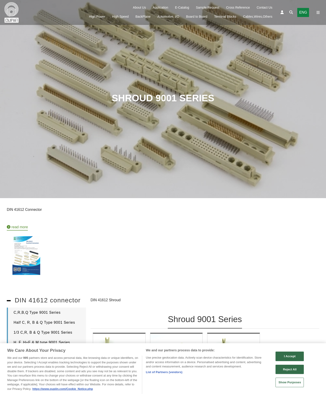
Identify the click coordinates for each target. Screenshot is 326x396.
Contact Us (264, 7)
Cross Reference (238, 7)
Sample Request (207, 7)
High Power (97, 16)
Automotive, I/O (168, 16)
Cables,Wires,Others (257, 16)
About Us (139, 7)
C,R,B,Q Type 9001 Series (37, 312)
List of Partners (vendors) (164, 374)
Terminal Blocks (225, 16)
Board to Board (196, 16)
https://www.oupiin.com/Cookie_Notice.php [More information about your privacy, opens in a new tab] (62, 390)
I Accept (289, 358)
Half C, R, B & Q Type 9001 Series (44, 322)
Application (160, 7)
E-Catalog (182, 7)
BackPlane (143, 16)
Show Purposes (289, 384)
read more (17, 227)
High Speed (120, 16)
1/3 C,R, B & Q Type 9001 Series (43, 332)
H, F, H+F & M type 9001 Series (42, 342)
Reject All (290, 371)
